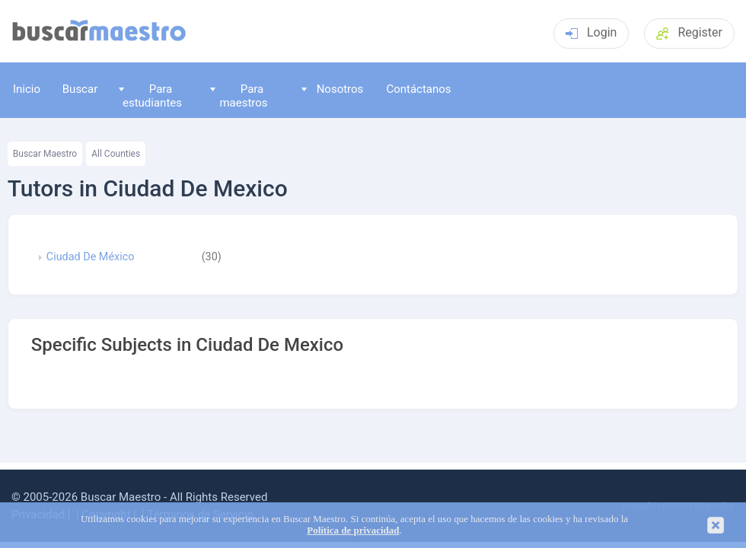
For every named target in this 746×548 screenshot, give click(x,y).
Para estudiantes (150, 95)
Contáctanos (418, 89)
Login (591, 32)
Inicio (26, 89)
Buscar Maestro (45, 153)
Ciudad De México (90, 257)
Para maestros (239, 95)
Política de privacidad (353, 530)
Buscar (79, 89)
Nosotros (332, 89)
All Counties (115, 153)
